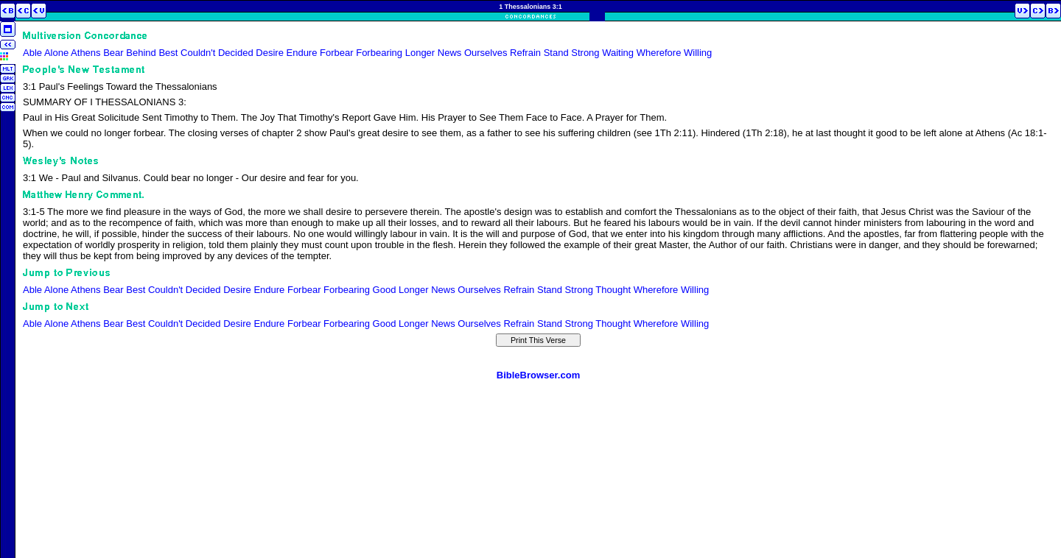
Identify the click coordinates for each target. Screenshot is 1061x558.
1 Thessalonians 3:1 (530, 6)
